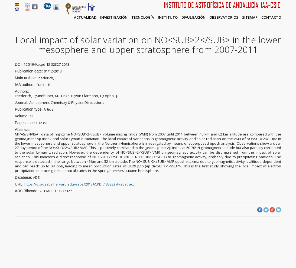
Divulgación (193, 17)
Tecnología (142, 17)
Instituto (168, 17)
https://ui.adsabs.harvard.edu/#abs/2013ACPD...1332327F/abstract (79, 184)
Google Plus (272, 210)
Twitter (266, 210)
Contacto (271, 17)
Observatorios (223, 17)
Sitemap (250, 17)
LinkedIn (278, 210)
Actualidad (85, 17)
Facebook (259, 210)
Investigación (114, 17)
